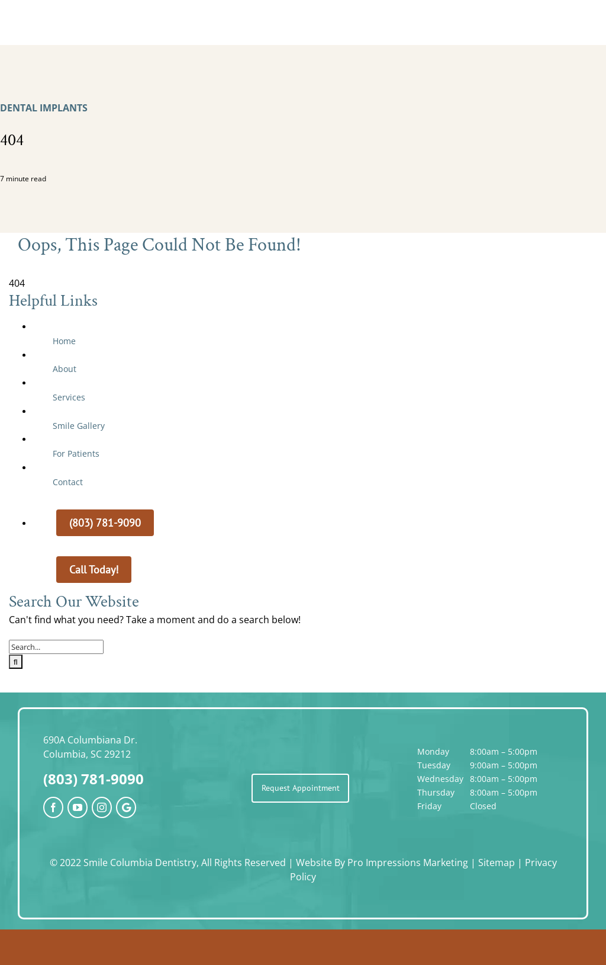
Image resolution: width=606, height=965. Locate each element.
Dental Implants (44, 107)
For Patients (76, 453)
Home (64, 341)
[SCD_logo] (303, 16)
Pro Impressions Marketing (407, 862)
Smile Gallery (79, 425)
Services (69, 397)
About (64, 368)
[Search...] (56, 647)
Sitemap (496, 862)
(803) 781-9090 (93, 778)
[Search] (15, 662)
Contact (68, 482)
